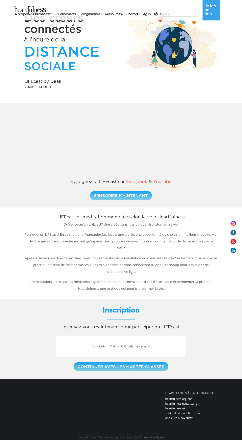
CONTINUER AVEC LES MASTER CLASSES (121, 366)
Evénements (67, 14)
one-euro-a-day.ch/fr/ (179, 418)
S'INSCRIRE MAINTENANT (121, 195)
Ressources (113, 14)
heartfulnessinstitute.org (181, 403)
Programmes (90, 14)
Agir (146, 14)
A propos (21, 14)
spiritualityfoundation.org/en (184, 413)
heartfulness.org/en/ (178, 399)
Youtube (162, 181)
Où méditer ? (43, 14)
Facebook (136, 181)
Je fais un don (210, 10)
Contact (132, 14)
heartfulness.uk (175, 408)
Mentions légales (154, 437)
